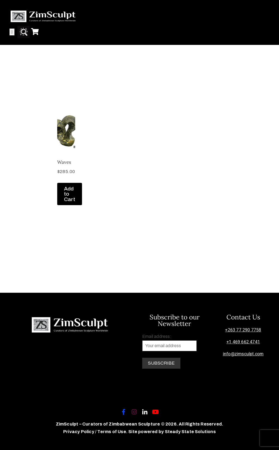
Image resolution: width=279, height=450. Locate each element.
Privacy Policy (79, 431)
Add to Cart (69, 194)
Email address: (169, 342)
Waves (64, 162)
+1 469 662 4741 (243, 341)
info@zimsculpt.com (243, 353)
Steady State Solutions (190, 431)
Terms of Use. (112, 431)
